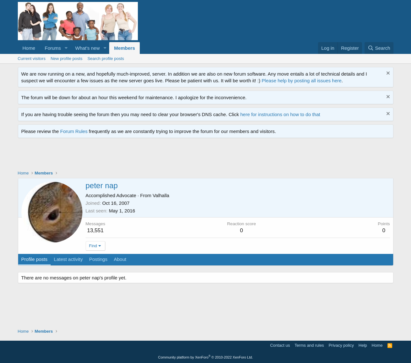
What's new (87, 48)
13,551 (95, 230)
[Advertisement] (134, 155)
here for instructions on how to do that (280, 114)
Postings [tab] (98, 259)
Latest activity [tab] (68, 259)
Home (29, 48)
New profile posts (66, 58)
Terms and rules (309, 345)
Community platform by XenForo (205, 357)
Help (362, 345)
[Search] (379, 48)
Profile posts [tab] (34, 259)
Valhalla (160, 195)
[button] (65, 48)
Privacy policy (341, 345)
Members (124, 48)
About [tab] (120, 259)
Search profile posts (106, 58)
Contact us (280, 345)
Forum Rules (74, 131)
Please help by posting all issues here (302, 80)
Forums (53, 48)
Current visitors (32, 58)
